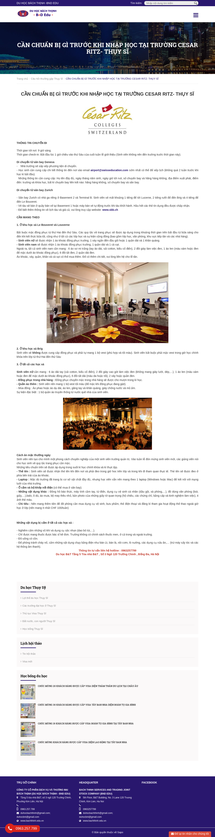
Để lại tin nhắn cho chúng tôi (190, 833)
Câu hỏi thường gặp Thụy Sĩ (47, 78)
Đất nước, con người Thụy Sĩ (38, 621)
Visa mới (27, 661)
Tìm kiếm (136, 3)
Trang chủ (22, 78)
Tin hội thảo (29, 653)
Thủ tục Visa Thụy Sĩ (34, 613)
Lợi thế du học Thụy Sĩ (35, 598)
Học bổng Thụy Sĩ (32, 628)
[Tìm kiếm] (195, 3)
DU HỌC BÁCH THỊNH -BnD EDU (38, 3)
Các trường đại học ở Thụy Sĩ (39, 605)
